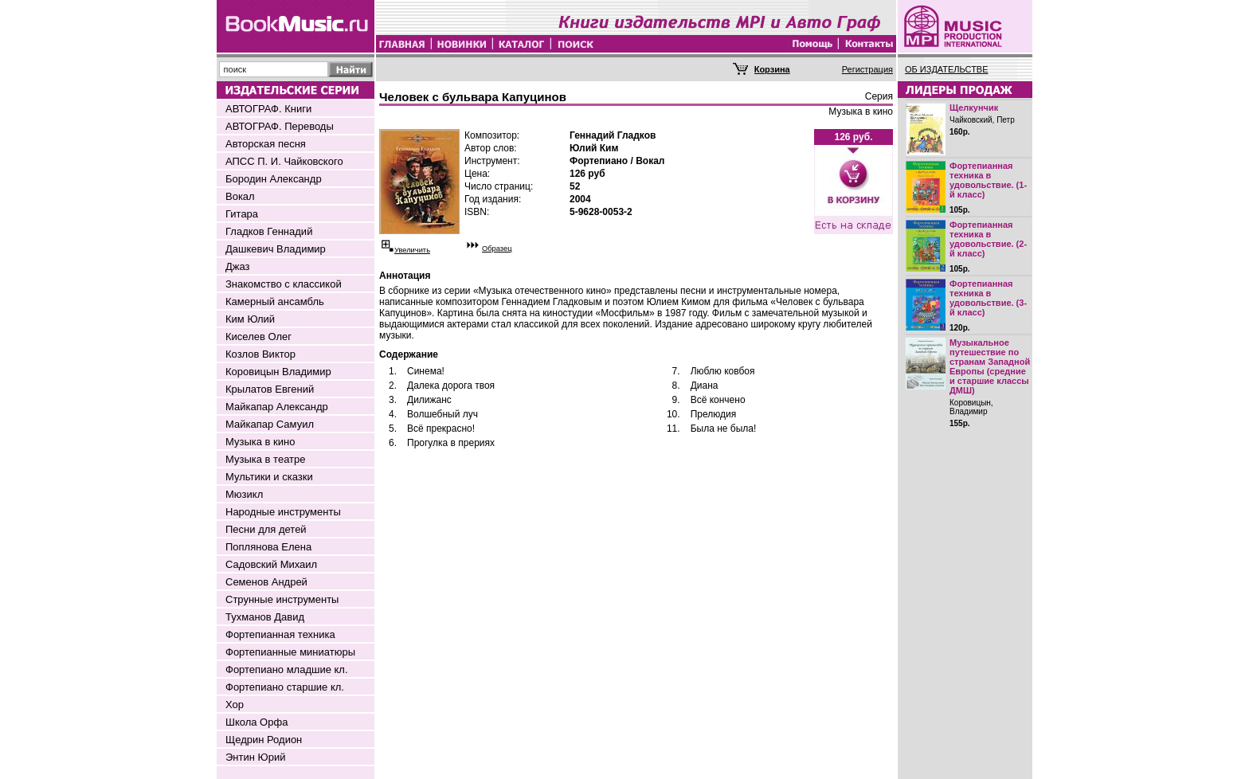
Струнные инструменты (282, 599)
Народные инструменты (283, 512)
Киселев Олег (258, 337)
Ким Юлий (250, 319)
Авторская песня (265, 144)
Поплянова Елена (268, 547)
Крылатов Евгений (269, 389)
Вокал (240, 196)
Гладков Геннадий (268, 231)
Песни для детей (266, 529)
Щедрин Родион (263, 740)
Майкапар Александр (276, 407)
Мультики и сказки (269, 477)
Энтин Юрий (255, 757)
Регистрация (867, 69)
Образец (497, 248)
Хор (234, 704)
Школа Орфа (256, 722)
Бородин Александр (273, 179)
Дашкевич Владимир (275, 249)
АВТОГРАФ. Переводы (279, 126)
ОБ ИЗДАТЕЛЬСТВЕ (947, 69)
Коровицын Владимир (278, 372)
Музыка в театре (265, 459)
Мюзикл (244, 494)
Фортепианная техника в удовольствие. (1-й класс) (988, 180)
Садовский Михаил (271, 564)
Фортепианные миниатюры (290, 652)
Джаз (237, 266)
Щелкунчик (973, 107)
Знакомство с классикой (283, 284)
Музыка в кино (260, 442)
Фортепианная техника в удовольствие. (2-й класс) (988, 239)
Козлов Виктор (260, 354)
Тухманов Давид (264, 617)
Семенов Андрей (266, 582)
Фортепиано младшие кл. (286, 669)
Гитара (241, 214)
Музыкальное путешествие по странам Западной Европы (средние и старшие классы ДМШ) (989, 366)
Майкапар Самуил (269, 424)
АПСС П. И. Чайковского (284, 161)
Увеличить (412, 250)
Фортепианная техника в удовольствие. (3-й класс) (988, 298)
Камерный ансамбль (274, 301)
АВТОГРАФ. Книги (268, 109)
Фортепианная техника (280, 634)
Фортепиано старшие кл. (284, 687)
